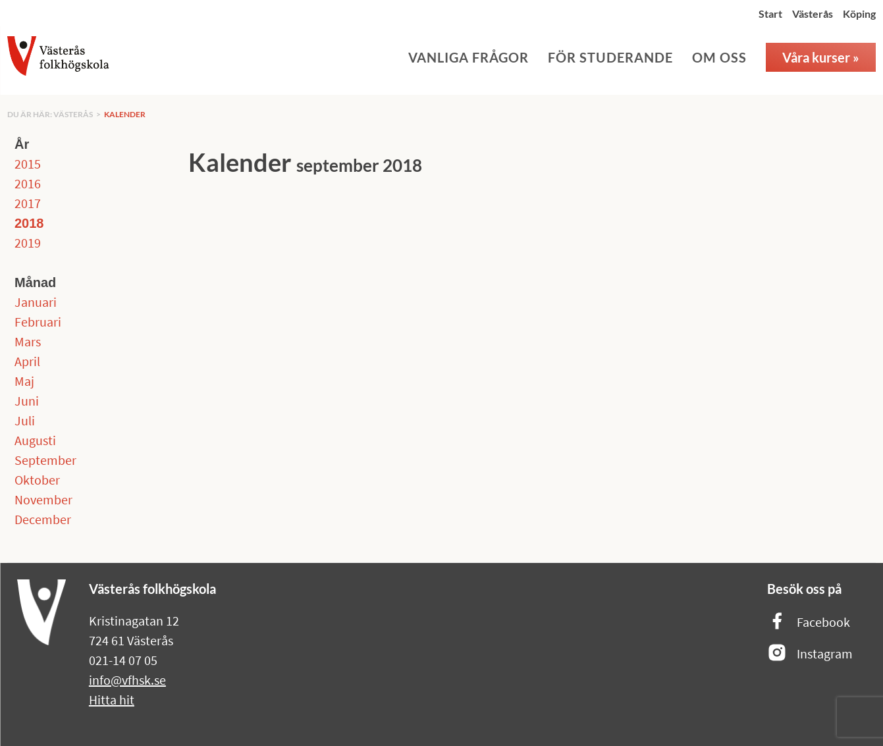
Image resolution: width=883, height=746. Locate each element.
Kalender (125, 114)
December (42, 519)
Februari (37, 321)
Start (770, 13)
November (43, 499)
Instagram (810, 653)
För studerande (610, 57)
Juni (26, 400)
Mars (27, 341)
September (45, 460)
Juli (24, 420)
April (27, 361)
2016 (27, 183)
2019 (27, 242)
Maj (24, 381)
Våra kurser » (820, 57)
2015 (27, 163)
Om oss (719, 57)
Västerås (812, 13)
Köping (859, 13)
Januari (35, 302)
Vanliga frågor (468, 57)
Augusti (35, 440)
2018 (29, 223)
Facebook (808, 622)
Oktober (37, 479)
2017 (27, 203)
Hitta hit (111, 699)
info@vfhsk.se (127, 680)
